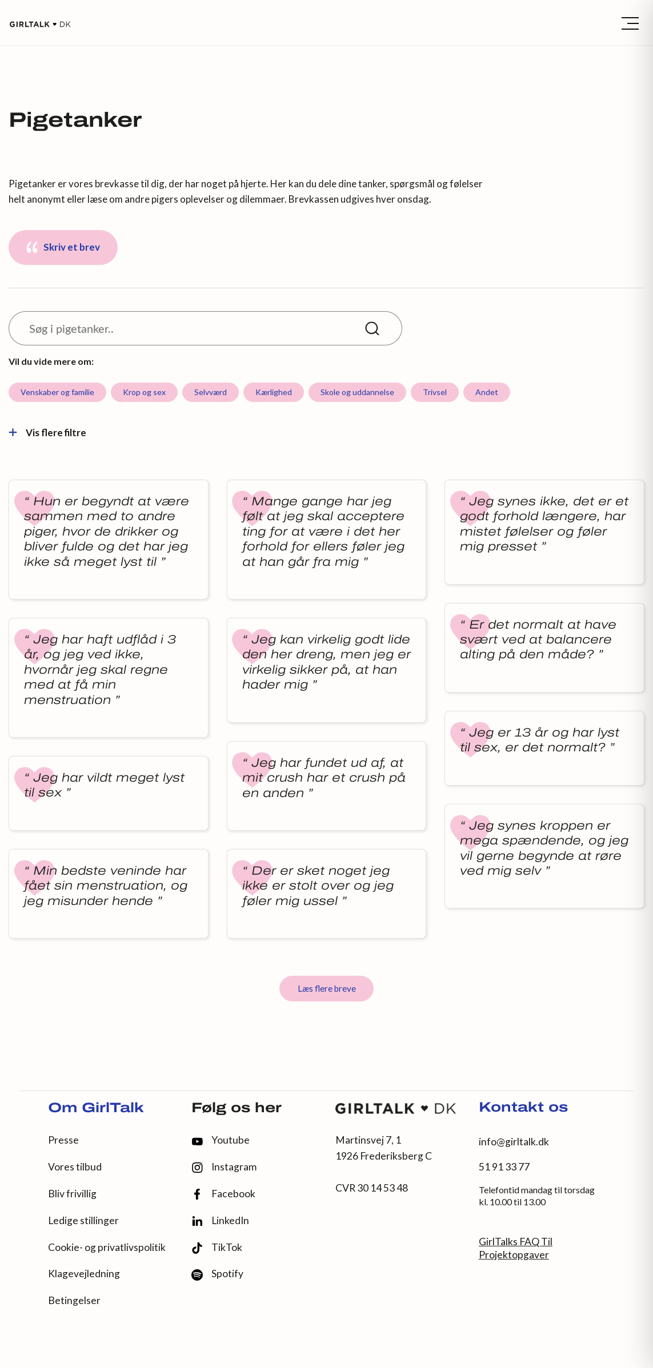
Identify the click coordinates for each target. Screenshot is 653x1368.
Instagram (224, 1167)
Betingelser (74, 1300)
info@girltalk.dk (514, 1142)
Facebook (223, 1194)
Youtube (220, 1140)
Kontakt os (523, 1108)
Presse (63, 1140)
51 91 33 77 (504, 1167)
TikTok (216, 1247)
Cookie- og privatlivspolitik (107, 1247)
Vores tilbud (75, 1167)
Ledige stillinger (83, 1220)
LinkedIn (220, 1220)
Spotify (217, 1274)
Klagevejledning (84, 1274)
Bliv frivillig (72, 1194)
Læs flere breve (327, 988)
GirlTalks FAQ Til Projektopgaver (515, 1248)
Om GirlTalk (96, 1109)
